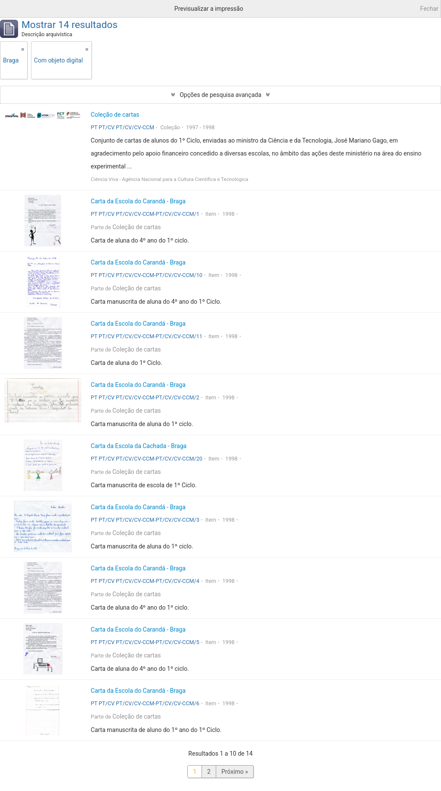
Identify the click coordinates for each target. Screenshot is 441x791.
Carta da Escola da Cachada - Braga (138, 445)
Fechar (429, 8)
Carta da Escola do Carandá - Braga (138, 201)
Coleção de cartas (115, 114)
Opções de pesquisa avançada (220, 94)
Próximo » (234, 771)
